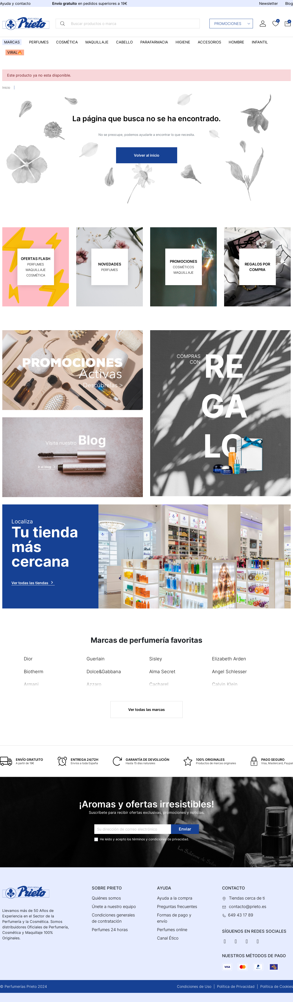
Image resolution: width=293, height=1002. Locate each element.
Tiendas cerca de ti (247, 898)
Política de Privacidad (236, 986)
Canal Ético (168, 938)
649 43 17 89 (240, 915)
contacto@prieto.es (247, 906)
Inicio (6, 87)
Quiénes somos (106, 898)
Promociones (232, 23)
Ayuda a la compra (174, 898)
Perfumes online (172, 929)
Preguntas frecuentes (177, 906)
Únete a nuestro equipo (114, 906)
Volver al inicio (146, 155)
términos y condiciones (149, 839)
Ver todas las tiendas (33, 582)
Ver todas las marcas (146, 709)
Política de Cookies (276, 986)
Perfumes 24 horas (110, 929)
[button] (288, 23)
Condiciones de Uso (194, 986)
